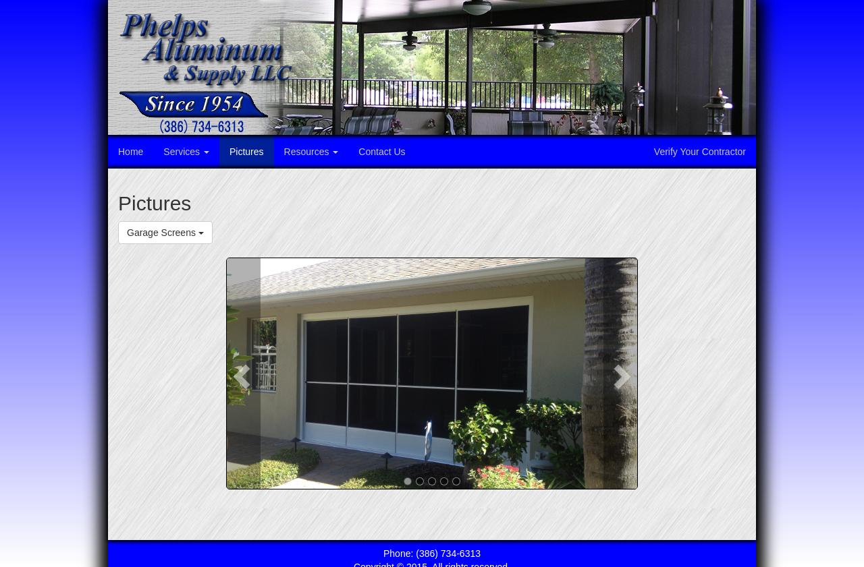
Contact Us (381, 151)
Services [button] (186, 151)
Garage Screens (165, 232)
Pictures (247, 151)
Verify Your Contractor (700, 151)
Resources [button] (311, 151)
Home (130, 151)
